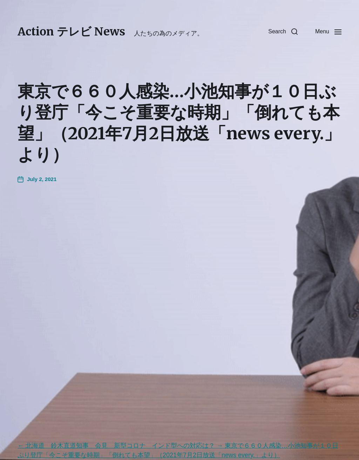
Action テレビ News (71, 31)
